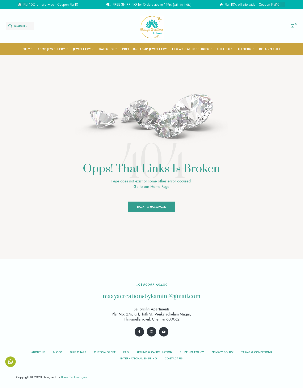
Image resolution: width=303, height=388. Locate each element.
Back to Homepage (151, 207)
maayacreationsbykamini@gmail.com (151, 296)
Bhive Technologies (74, 377)
